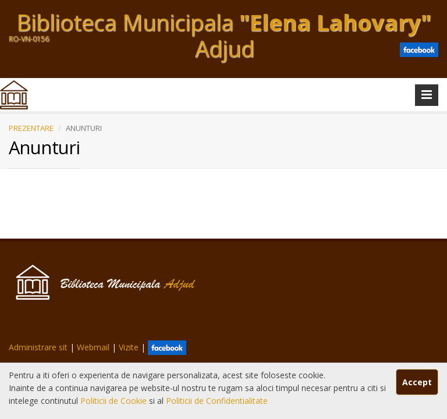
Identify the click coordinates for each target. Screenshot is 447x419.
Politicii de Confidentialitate (217, 400)
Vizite (129, 347)
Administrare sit (38, 347)
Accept (417, 382)
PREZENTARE (31, 128)
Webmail (93, 347)
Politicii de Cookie (114, 400)
